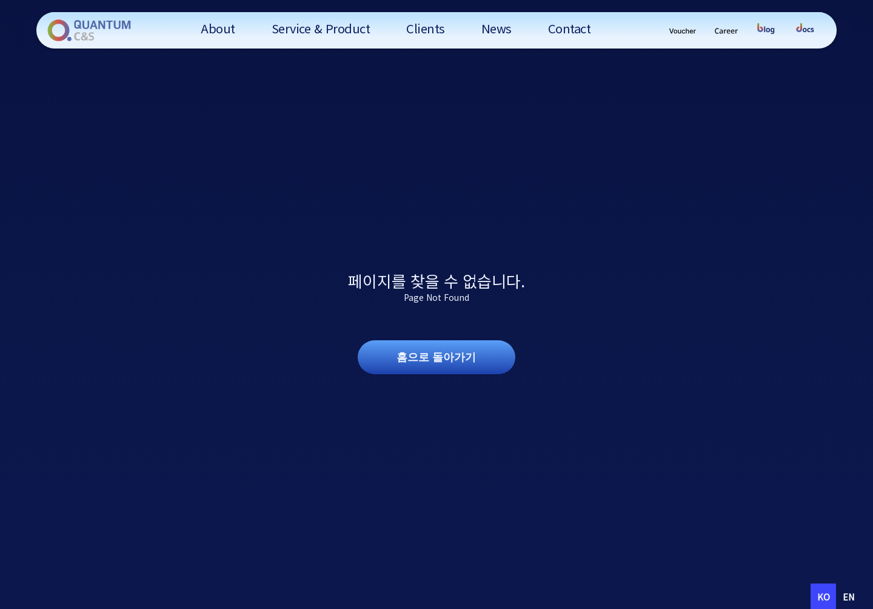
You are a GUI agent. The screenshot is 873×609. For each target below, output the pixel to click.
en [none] (849, 596)
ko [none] (823, 596)
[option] (848, 596)
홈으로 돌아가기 (436, 357)
